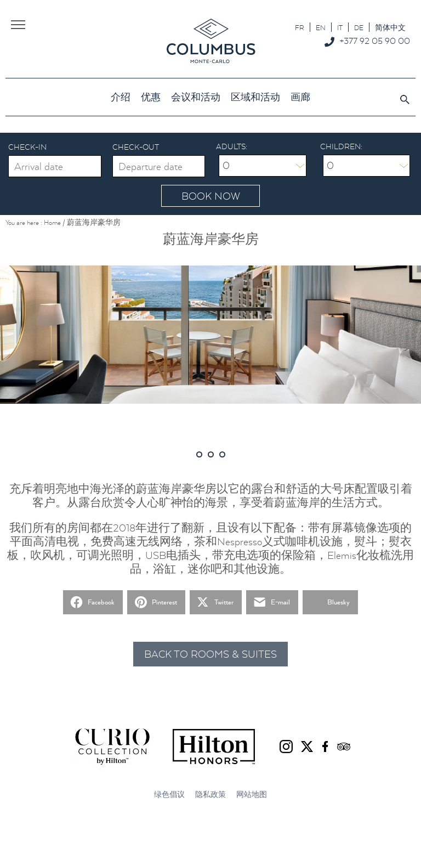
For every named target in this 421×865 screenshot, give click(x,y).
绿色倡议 (169, 794)
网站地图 (251, 794)
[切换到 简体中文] (390, 27)
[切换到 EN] (320, 27)
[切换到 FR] (299, 27)
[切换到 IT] (340, 27)
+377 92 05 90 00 (374, 41)
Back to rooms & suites (210, 654)
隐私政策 (210, 794)
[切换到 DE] (359, 27)
